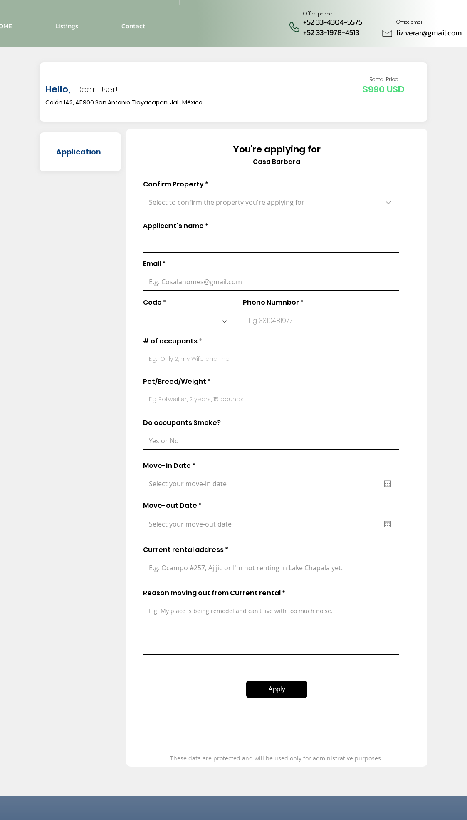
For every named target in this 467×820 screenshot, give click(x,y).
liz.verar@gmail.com (429, 32)
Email (152, 264)
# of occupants (170, 341)
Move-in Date (171, 465)
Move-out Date (174, 505)
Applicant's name (173, 226)
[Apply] (276, 689)
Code (152, 302)
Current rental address (183, 550)
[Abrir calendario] (387, 483)
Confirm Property (173, 184)
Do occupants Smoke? (182, 423)
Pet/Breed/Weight (174, 381)
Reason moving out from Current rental (212, 593)
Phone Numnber (271, 302)
